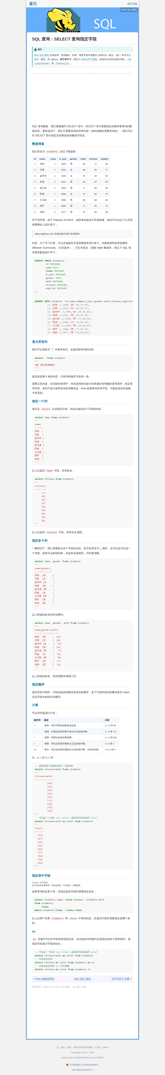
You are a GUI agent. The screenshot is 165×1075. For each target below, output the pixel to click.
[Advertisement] (82, 99)
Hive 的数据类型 (45, 979)
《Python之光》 (62, 63)
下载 (77, 247)
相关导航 (132, 3)
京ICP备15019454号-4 (82, 1070)
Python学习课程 (89, 59)
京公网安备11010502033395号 (83, 1065)
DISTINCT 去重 (120, 979)
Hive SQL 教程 (41, 55)
